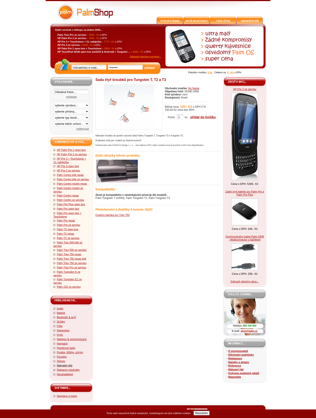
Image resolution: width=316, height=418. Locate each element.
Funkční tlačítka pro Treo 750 (112, 215)
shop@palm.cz (249, 331)
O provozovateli (238, 351)
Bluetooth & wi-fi (66, 317)
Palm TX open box (68, 229)
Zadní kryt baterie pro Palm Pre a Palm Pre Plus (244, 193)
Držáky (61, 321)
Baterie (61, 312)
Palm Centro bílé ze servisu (73, 179)
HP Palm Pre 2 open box (71, 150)
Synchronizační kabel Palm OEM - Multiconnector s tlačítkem (244, 238)
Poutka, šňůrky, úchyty (70, 352)
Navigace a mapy (67, 396)
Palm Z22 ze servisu (69, 286)
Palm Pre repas (66, 220)
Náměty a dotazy (238, 362)
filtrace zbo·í (71, 117)
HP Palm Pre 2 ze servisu (72, 154)
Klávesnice (63, 330)
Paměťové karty (66, 348)
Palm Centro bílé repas (70, 175)
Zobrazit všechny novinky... (145, 56)
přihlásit (149, 67)
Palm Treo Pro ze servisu (71, 267)
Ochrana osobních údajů (243, 373)
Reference (234, 365)
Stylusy (61, 361)
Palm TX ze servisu (68, 238)
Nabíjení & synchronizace (72, 339)
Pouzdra (62, 356)
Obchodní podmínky (241, 354)
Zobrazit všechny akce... (244, 281)
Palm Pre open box (68, 208)
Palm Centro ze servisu (70, 200)
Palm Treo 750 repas (69, 254)
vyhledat (71, 96)
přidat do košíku (203, 117)
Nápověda (234, 377)
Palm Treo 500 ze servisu (71, 250)
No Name (193, 88)
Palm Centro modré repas (72, 183)
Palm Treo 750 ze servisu (71, 263)
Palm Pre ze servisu (68, 225)
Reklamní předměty (68, 370)
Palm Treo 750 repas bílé (71, 258)
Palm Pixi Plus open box (71, 204)
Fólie (60, 326)
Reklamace (235, 358)
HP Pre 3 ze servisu (68, 170)
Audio (60, 308)
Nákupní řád (235, 369)
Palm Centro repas (68, 195)
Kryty (60, 334)
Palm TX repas (65, 233)
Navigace (62, 343)
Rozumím (201, 413)
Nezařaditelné (65, 374)
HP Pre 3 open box (68, 166)
